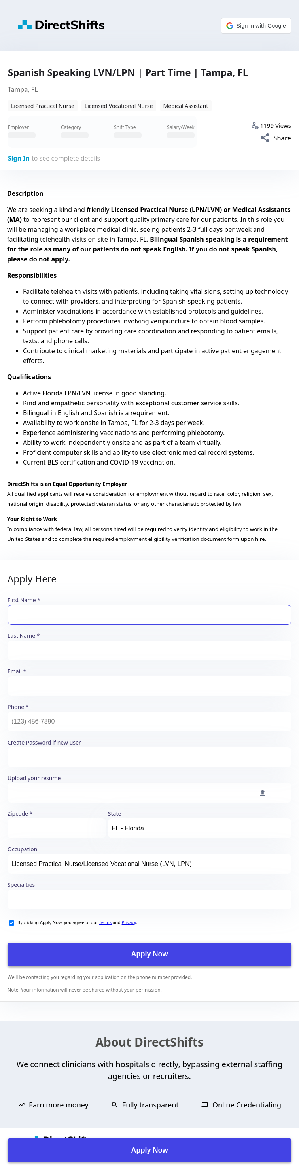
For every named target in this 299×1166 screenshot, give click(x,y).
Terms (105, 922)
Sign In (19, 158)
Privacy (129, 922)
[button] (256, 26)
